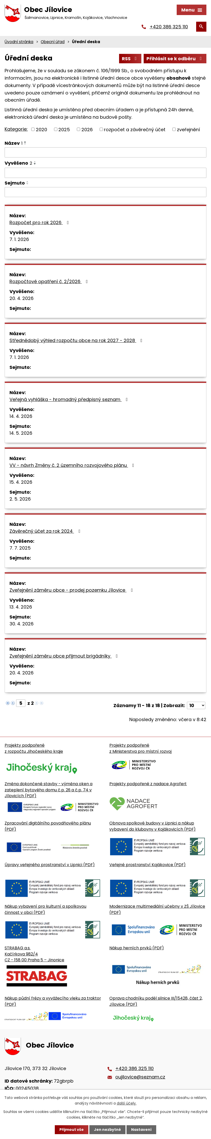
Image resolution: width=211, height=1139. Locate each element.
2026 (87, 129)
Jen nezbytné (107, 1129)
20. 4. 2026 (21, 298)
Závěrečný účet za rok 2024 (45, 531)
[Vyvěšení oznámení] (105, 173)
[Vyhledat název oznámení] (105, 152)
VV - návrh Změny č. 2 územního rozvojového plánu (72, 465)
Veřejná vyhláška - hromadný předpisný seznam (69, 399)
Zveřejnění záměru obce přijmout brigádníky (64, 656)
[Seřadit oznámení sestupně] (25, 144)
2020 (41, 129)
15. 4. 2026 (20, 482)
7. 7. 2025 (20, 548)
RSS (130, 58)
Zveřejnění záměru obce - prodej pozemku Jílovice (72, 590)
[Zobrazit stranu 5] (20, 703)
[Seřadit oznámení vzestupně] (25, 142)
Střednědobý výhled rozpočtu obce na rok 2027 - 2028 (76, 340)
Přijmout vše (71, 1129)
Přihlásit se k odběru (175, 58)
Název (14, 143)
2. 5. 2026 (20, 499)
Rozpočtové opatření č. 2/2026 (49, 281)
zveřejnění (188, 129)
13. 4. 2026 (20, 607)
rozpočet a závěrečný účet (134, 129)
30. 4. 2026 (21, 624)
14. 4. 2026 (20, 416)
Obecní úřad (53, 41)
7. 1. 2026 (19, 239)
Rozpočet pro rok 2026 (40, 222)
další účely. (126, 1103)
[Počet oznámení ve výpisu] (196, 705)
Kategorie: (16, 129)
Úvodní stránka (19, 41)
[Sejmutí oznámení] (105, 192)
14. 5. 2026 (20, 433)
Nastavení (141, 1129)
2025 (64, 129)
